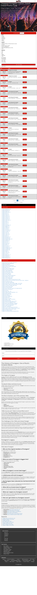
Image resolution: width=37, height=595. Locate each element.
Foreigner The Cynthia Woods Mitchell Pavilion (9, 316)
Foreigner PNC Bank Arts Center (7, 294)
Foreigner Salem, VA (5, 257)
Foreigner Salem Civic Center (6, 310)
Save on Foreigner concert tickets (7, 536)
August (3, 54)
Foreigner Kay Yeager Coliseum (7, 322)
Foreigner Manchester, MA (6, 249)
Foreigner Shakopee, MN (6, 262)
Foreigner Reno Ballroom (6, 307)
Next (23, 213)
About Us (6, 545)
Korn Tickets (6, 558)
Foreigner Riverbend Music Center (7, 284)
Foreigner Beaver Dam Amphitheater (8, 278)
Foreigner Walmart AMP (6, 309)
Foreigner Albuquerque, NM (6, 221)
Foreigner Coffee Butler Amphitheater (8, 295)
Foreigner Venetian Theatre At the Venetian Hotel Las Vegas (11, 297)
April (2, 51)
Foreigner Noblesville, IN (6, 253)
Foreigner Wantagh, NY (5, 268)
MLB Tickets (18, 574)
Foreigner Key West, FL (5, 241)
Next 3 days (3, 60)
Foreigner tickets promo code (7, 535)
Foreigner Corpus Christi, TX (6, 232)
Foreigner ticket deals (5, 532)
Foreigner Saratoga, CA (5, 259)
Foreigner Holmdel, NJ (5, 240)
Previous (14, 213)
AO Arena (3, 44)
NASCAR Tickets (7, 564)
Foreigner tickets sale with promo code (8, 530)
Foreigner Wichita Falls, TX (6, 269)
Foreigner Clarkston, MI (5, 231)
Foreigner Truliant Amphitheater (7, 283)
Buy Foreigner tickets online (6, 533)
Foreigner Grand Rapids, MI (6, 237)
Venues (3, 42)
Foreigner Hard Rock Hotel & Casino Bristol (9, 279)
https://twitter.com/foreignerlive (12, 525)
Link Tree (6, 550)
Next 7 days (3, 61)
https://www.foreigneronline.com (15, 522)
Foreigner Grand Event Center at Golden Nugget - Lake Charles (12, 296)
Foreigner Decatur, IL (5, 234)
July (2, 53)
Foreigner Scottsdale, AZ (6, 261)
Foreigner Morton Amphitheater (7, 308)
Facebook (6, 548)
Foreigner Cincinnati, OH (6, 230)
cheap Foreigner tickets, (29, 13)
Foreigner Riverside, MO (6, 255)
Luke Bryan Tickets (7, 563)
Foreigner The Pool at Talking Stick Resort (8, 314)
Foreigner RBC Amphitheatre (6, 318)
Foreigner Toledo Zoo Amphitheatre (8, 317)
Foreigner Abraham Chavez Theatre (7, 289)
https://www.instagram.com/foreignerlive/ (14, 524)
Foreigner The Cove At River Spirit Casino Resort (9, 319)
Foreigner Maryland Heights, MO (7, 251)
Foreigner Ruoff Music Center (6, 306)
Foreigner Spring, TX (5, 263)
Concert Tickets (26, 574)
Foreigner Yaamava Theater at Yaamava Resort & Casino (11, 292)
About (4, 572)
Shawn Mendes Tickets (8, 559)
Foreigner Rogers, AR (5, 256)
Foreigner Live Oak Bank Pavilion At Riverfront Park (10, 323)
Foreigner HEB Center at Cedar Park (7, 282)
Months (3, 50)
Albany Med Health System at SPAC (7, 47)
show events (18, 215)
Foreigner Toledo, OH (5, 264)
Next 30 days (4, 62)
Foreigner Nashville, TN (5, 252)
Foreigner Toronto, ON (5, 265)
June (2, 52)
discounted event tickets (26, 16)
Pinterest (6, 553)
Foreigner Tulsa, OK (5, 266)
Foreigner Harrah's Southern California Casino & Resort (11, 320)
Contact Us (6, 546)
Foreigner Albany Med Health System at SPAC (9, 313)
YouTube (6, 552)
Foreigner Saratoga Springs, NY (7, 260)
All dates (4, 57)
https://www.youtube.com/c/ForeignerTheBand (14, 526)
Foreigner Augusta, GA (5, 223)
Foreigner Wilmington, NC (6, 270)
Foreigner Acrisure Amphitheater (7, 291)
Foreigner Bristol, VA (5, 225)
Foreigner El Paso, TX (5, 235)
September (3, 55)
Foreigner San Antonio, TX (6, 258)
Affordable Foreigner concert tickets (8, 531)
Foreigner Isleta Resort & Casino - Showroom (9, 275)
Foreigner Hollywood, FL (6, 239)
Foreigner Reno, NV (5, 254)
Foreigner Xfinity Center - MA (6, 303)
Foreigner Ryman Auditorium (6, 305)
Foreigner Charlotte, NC (6, 229)
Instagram (6, 547)
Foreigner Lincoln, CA (5, 244)
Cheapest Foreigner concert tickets (8, 537)
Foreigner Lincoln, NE (5, 245)
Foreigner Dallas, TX (5, 233)
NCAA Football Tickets (26, 573)
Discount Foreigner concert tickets (8, 534)
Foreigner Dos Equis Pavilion (6, 287)
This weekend (4, 59)
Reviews (32, 574)
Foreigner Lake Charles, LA (6, 242)
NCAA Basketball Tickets (15, 573)
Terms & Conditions (11, 572)
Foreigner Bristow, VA (5, 226)
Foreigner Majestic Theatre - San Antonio (8, 311)
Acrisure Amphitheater (5, 46)
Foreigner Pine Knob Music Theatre (7, 285)
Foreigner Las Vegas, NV (6, 243)
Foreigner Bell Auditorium (6, 277)
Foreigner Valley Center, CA (6, 267)
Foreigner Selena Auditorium (6, 286)
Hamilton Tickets (7, 560)
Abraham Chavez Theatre (6, 45)
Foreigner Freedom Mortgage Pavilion (8, 281)
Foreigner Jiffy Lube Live (6, 280)
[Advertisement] (18, 25)
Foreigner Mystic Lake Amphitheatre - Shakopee (9, 315)
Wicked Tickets (6, 566)
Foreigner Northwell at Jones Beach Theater (9, 321)
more (2, 48)
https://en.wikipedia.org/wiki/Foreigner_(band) (14, 527)
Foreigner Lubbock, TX (5, 247)
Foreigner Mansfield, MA (6, 250)
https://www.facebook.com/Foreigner (13, 523)
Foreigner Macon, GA (5, 248)
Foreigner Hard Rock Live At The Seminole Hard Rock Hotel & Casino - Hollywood (15, 293)
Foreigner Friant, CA (5, 236)
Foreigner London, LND (6, 246)
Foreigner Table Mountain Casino (7, 290)
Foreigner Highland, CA (5, 238)
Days (3, 34)
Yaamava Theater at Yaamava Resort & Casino (9, 43)
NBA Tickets (6, 573)
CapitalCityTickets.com (12, 16)
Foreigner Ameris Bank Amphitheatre (8, 276)
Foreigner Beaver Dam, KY (6, 224)
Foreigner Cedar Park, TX (6, 228)
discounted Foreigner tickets (9, 9)
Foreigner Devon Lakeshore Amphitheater (8, 288)
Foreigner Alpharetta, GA (6, 222)
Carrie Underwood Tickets (8, 565)
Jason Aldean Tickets (7, 562)
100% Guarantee (25, 572)
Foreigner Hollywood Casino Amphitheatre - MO (9, 304)
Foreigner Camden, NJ (5, 227)
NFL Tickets (32, 572)
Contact (18, 572)
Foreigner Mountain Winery (6, 312)
